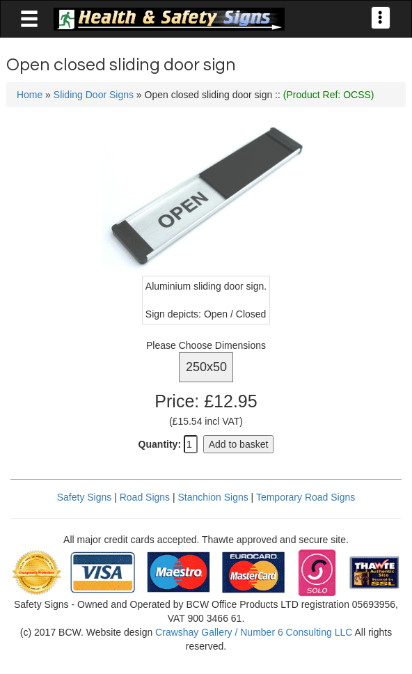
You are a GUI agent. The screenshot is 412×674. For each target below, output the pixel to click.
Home (29, 94)
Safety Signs (84, 497)
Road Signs (145, 497)
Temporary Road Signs (305, 497)
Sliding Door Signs (94, 94)
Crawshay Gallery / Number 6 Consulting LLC (253, 632)
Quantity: (159, 444)
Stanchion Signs (213, 497)
